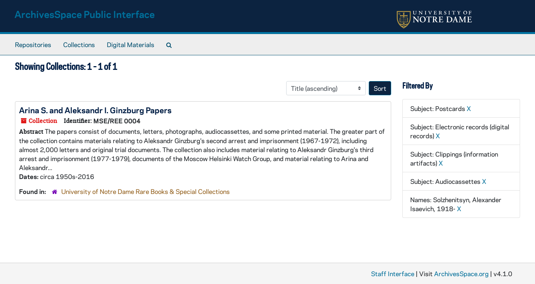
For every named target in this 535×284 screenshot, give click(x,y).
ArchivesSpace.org (461, 273)
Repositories (33, 44)
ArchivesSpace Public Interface (85, 14)
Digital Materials (130, 44)
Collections (79, 44)
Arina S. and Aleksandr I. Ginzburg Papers (95, 110)
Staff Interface (392, 273)
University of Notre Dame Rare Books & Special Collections (145, 191)
